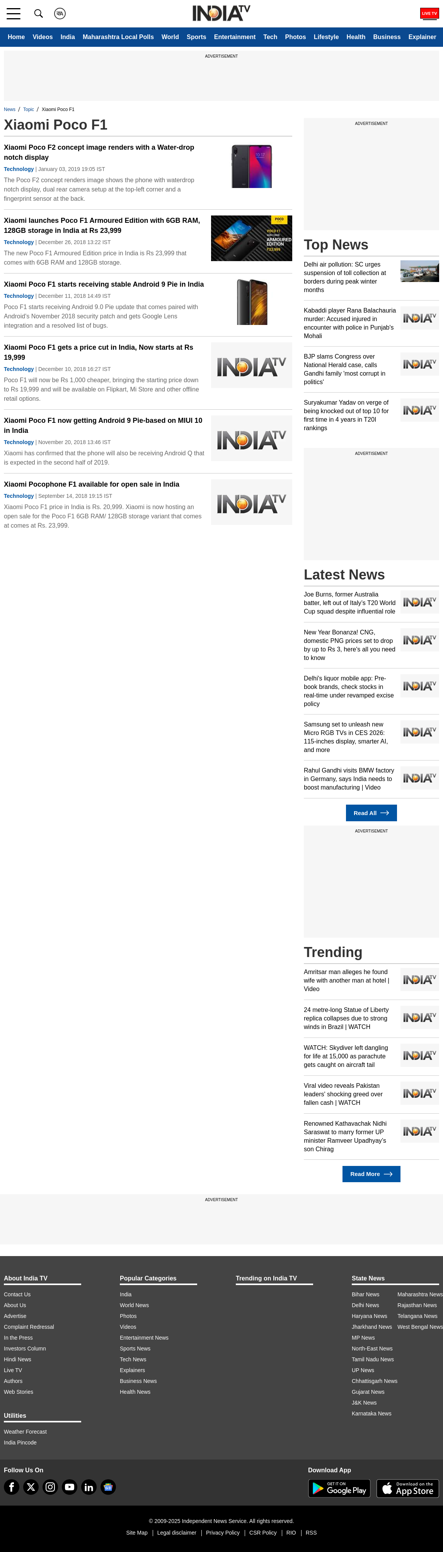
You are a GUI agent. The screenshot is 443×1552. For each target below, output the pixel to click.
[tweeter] (31, 1487)
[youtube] (69, 1487)
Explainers (132, 1370)
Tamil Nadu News (373, 1359)
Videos (42, 37)
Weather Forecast (25, 1432)
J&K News (364, 1403)
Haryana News (369, 1316)
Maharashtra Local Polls (118, 37)
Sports (196, 37)
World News (134, 1305)
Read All (371, 812)
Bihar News (366, 1294)
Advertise (15, 1316)
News (9, 109)
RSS (311, 1533)
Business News (138, 1381)
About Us (15, 1305)
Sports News (135, 1348)
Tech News (133, 1359)
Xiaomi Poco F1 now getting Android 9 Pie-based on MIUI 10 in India (103, 425)
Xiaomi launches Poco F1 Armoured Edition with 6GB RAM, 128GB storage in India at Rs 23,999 (102, 225)
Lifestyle (326, 37)
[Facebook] (11, 1487)
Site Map (136, 1533)
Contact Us (17, 1294)
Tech (270, 37)
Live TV (13, 1370)
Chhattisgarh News (374, 1381)
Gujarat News (368, 1392)
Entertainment (235, 37)
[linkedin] (89, 1487)
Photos (295, 37)
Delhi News (365, 1305)
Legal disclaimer (176, 1533)
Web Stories (18, 1392)
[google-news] (108, 1487)
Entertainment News (144, 1338)
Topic (28, 109)
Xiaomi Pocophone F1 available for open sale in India (91, 484)
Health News (135, 1392)
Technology (19, 169)
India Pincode (20, 1442)
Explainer (422, 37)
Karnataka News (372, 1413)
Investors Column (25, 1348)
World (170, 37)
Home (16, 37)
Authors (13, 1381)
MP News (363, 1338)
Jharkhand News (372, 1327)
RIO (291, 1533)
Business (387, 37)
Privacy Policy (223, 1533)
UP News (363, 1370)
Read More (371, 1174)
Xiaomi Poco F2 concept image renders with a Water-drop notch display (99, 152)
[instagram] (50, 1487)
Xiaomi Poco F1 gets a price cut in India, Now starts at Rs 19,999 (98, 352)
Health (356, 37)
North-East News (372, 1348)
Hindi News (17, 1359)
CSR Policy (263, 1533)
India (68, 37)
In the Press (18, 1338)
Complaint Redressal (29, 1327)
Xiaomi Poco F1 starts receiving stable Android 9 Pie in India (104, 284)
